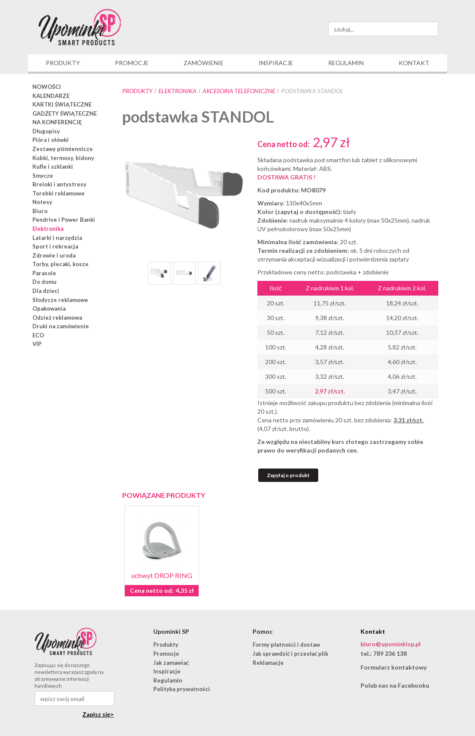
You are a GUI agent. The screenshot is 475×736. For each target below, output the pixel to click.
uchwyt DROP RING (161, 575)
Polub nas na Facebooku (395, 685)
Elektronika (177, 90)
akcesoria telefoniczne (239, 90)
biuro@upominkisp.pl (391, 644)
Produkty (137, 90)
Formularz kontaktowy (394, 667)
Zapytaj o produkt (288, 475)
